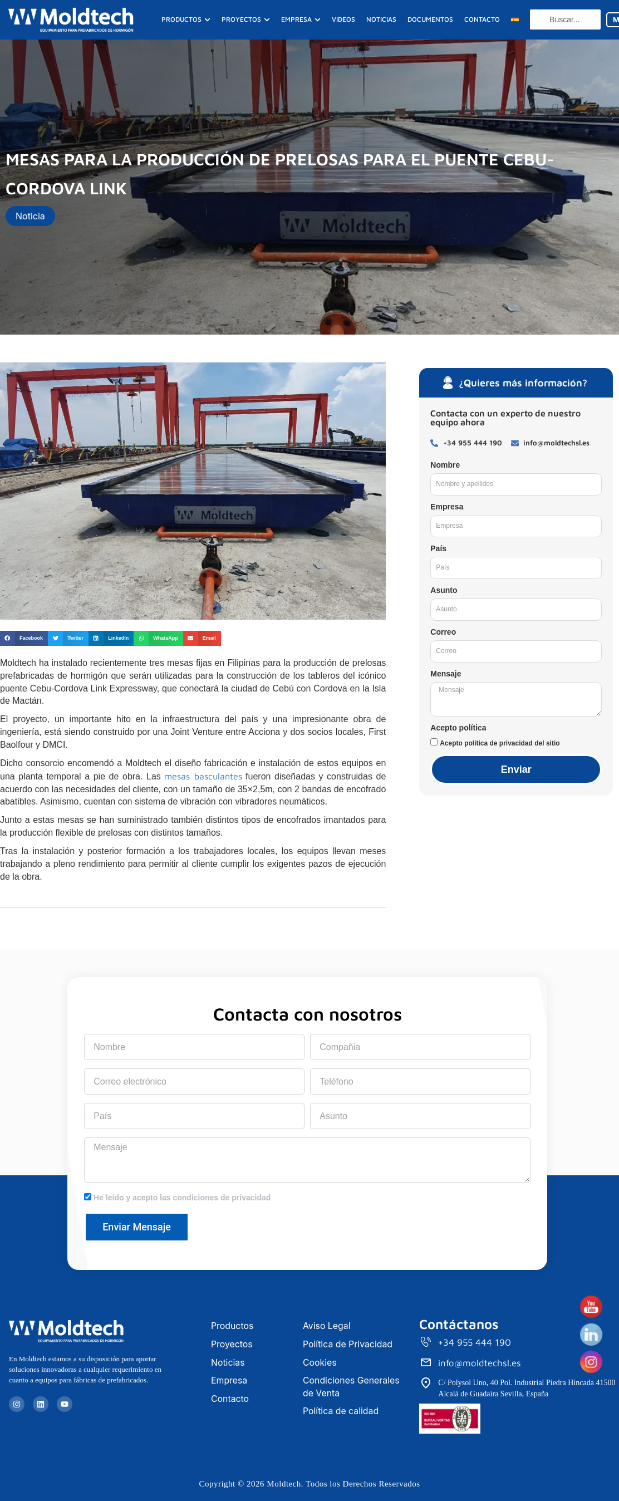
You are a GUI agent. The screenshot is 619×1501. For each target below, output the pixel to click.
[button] (24, 638)
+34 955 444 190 (475, 1342)
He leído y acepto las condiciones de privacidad (182, 1197)
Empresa (446, 506)
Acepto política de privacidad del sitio (499, 743)
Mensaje (445, 673)
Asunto (443, 590)
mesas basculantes (203, 776)
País (438, 548)
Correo (443, 631)
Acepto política (458, 727)
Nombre (445, 464)
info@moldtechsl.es (480, 1363)
